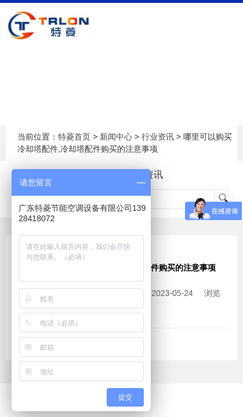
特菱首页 (74, 136)
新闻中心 (116, 136)
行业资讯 (158, 136)
